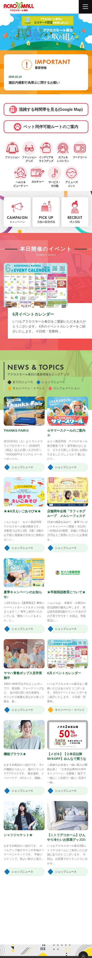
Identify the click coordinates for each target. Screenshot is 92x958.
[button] (35, 48)
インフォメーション (64, 388)
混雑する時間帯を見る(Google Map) (46, 110)
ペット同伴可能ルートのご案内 (46, 127)
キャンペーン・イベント (26, 388)
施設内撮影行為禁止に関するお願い (34, 82)
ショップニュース (51, 382)
